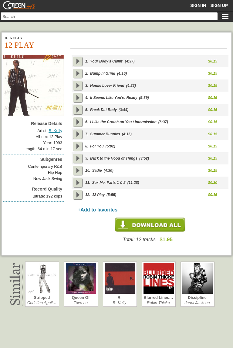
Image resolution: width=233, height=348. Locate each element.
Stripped (42, 297)
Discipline (197, 297)
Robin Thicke (158, 302)
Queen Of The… (81, 297)
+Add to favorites (97, 209)
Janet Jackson (197, 302)
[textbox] (109, 16)
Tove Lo (81, 302)
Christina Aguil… (41, 302)
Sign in (198, 5)
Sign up (219, 5)
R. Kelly (120, 302)
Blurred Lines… (158, 297)
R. (120, 297)
